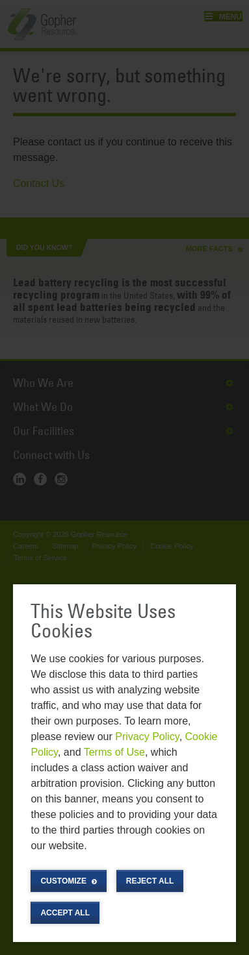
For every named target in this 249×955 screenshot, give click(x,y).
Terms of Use (114, 752)
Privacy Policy (147, 736)
